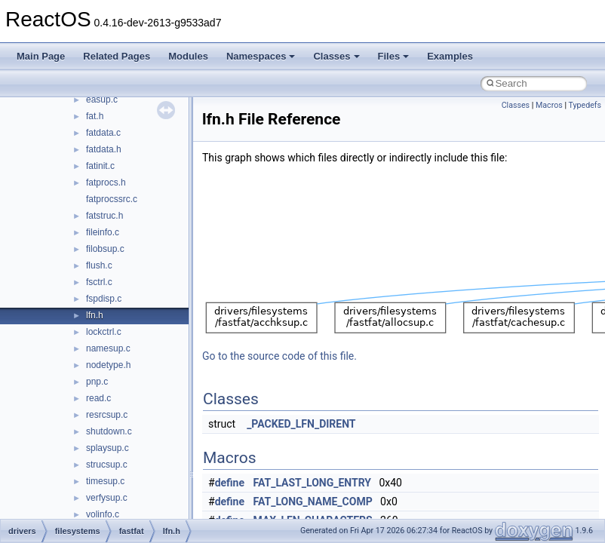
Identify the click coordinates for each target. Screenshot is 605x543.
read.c (98, 398)
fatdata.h (103, 149)
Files (394, 56)
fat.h (94, 116)
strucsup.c (106, 464)
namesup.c (108, 348)
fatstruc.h (104, 215)
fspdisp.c (103, 298)
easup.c (102, 99)
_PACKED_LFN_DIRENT (301, 424)
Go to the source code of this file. (279, 356)
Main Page (41, 56)
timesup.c (105, 481)
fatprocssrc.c (111, 199)
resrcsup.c (106, 415)
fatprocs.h (106, 182)
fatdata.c (103, 132)
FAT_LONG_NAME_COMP (313, 501)
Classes (336, 56)
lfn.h (94, 315)
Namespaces (261, 56)
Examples (450, 56)
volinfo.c (102, 514)
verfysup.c (106, 497)
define (229, 483)
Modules (188, 56)
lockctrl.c (103, 332)
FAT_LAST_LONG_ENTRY (312, 483)
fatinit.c (100, 166)
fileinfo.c (102, 232)
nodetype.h (108, 365)
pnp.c (97, 381)
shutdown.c (109, 431)
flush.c (99, 265)
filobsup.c (105, 249)
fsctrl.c (99, 282)
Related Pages (116, 56)
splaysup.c (107, 448)
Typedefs (584, 105)
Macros (549, 105)
